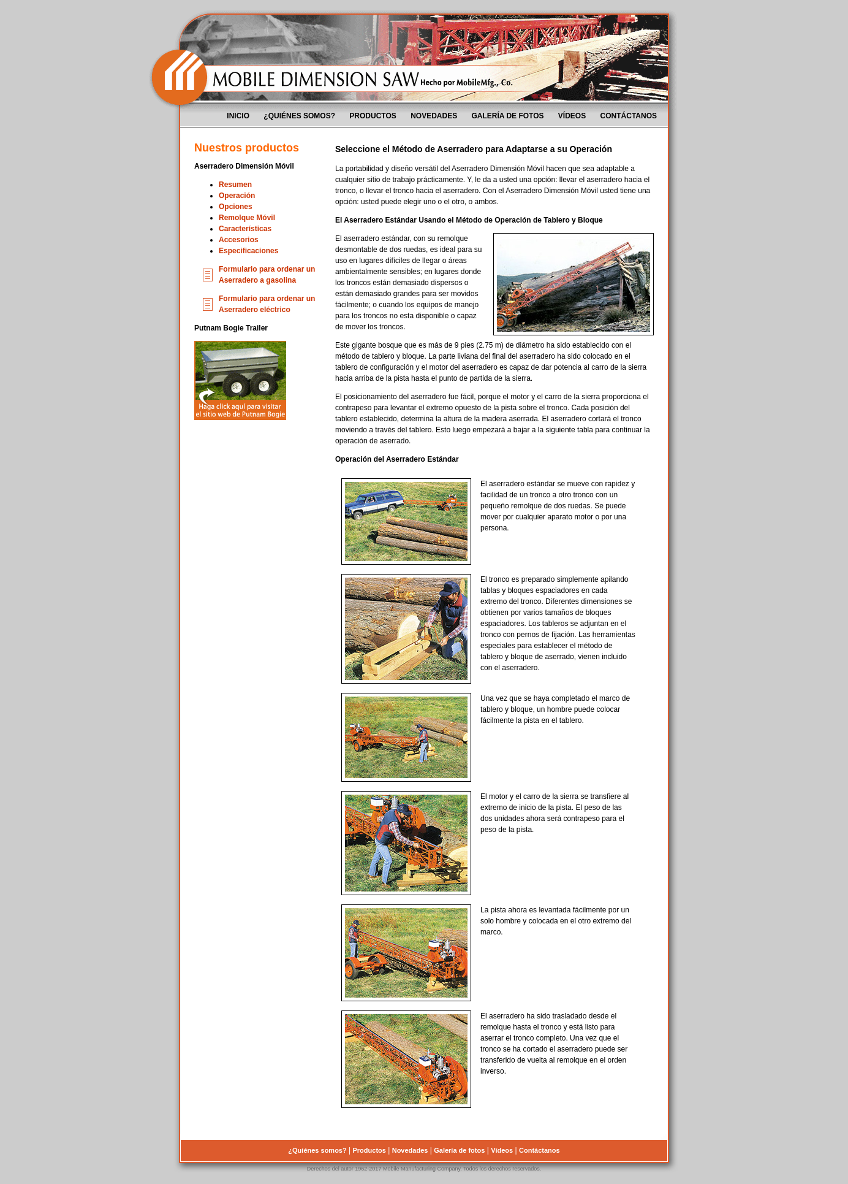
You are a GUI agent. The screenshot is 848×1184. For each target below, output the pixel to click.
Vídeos (572, 116)
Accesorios (239, 239)
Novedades (434, 116)
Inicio (238, 116)
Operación (237, 195)
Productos (372, 116)
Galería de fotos (508, 116)
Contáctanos (628, 116)
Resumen (235, 184)
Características (245, 228)
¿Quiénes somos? (299, 116)
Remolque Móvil (247, 217)
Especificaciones (248, 250)
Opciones (235, 206)
